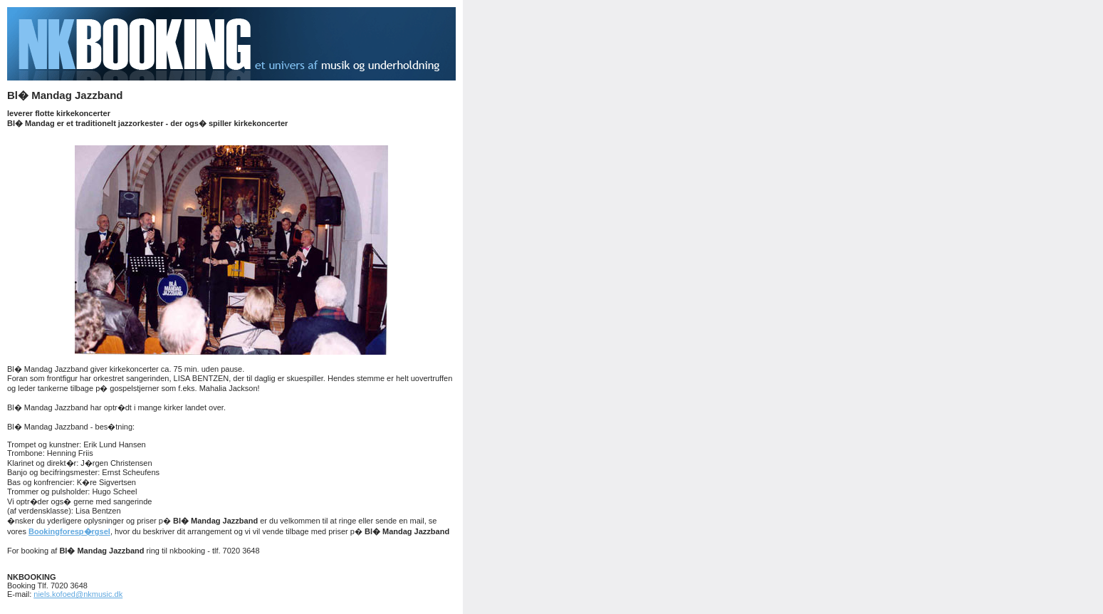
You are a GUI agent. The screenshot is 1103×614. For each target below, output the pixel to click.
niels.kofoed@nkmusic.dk (77, 594)
